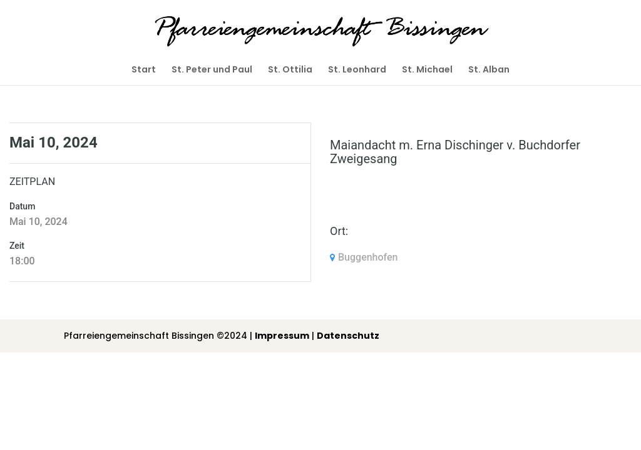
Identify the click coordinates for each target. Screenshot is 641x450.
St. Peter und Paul (212, 70)
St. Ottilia (290, 70)
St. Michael (427, 70)
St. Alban (489, 70)
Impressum (282, 335)
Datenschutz (348, 335)
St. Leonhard (357, 70)
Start (143, 70)
